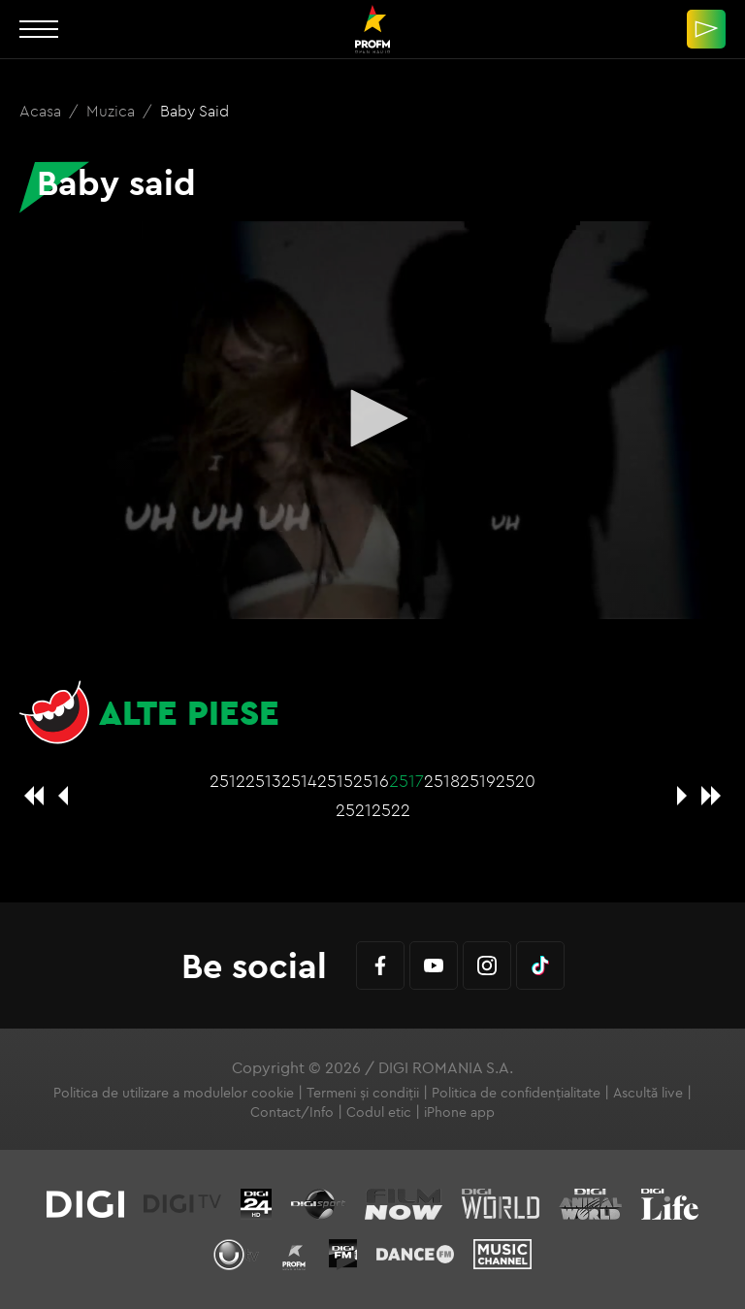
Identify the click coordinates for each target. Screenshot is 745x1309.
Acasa (42, 110)
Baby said (194, 110)
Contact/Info (292, 1112)
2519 (478, 780)
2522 (391, 810)
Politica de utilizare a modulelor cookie (173, 1092)
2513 (263, 780)
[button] (372, 418)
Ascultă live (648, 1092)
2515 (335, 780)
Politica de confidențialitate (516, 1092)
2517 (406, 780)
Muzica (112, 110)
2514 (299, 780)
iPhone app (459, 1112)
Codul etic (378, 1112)
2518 (442, 780)
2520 (515, 780)
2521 (354, 810)
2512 (227, 780)
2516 (371, 780)
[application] (372, 420)
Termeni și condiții (363, 1092)
